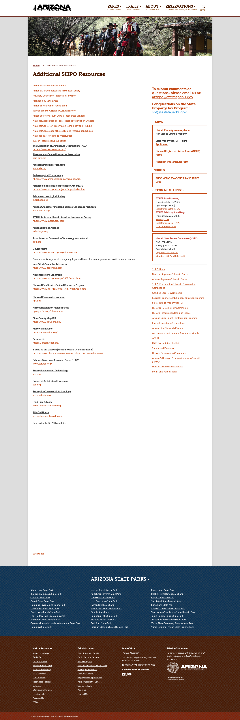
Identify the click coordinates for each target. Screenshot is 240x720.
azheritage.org (40, 231)
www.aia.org (39, 168)
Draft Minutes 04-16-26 (168, 208)
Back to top (39, 553)
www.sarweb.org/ (42, 363)
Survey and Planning (163, 348)
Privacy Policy (43, 716)
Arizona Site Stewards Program (168, 328)
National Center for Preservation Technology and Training (62, 125)
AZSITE (156, 338)
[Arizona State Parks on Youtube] (129, 674)
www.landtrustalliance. (45, 405)
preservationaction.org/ (45, 332)
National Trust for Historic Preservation (53, 135)
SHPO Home (158, 269)
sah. (35, 384)
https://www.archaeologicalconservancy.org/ (57, 178)
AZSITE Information (166, 226)
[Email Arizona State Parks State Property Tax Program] (169, 112)
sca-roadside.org (42, 395)
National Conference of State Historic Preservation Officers (63, 130)
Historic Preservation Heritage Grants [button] (171, 312)
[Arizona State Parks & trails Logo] (51, 6)
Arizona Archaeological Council (49, 85)
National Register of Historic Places (170, 274)
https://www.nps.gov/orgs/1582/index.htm (57, 278)
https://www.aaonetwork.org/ (49, 149)
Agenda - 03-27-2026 (167, 252)
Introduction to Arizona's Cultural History (54, 110)
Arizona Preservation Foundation (50, 105)
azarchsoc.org (40, 199)
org (44, 157)
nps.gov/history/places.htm (48, 311)
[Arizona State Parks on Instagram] (126, 674)
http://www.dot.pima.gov (47, 321)
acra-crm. (38, 157)
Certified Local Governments (167, 292)
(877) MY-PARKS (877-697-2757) (138, 665)
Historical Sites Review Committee (170, 307)
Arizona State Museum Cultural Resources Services (59, 115)
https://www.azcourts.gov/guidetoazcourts (56, 252)
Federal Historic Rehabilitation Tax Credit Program (178, 297)
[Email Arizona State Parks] (172, 97)
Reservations (181, 8)
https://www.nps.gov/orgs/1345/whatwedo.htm (59, 288)
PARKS (114, 8)
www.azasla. (39, 210)
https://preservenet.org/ (46, 342)
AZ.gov (33, 716)
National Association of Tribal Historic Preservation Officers (63, 120)
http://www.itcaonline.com (47, 267)
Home (36, 65)
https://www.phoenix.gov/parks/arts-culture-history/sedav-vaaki (68, 353)
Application (162, 144)
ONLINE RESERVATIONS (135, 669)
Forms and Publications (164, 371)
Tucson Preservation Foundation (49, 140)
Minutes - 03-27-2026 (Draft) (171, 256)
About (153, 8)
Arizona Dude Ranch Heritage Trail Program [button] (174, 317)
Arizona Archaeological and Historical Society (56, 90)
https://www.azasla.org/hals (48, 220)
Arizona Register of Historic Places (169, 279)
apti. (35, 241)
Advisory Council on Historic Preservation (54, 95)
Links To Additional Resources (167, 366)
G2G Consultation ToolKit (165, 343)
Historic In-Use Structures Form (172, 161)
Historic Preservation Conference (169, 353)
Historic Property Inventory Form (172, 130)
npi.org (37, 300)
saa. (35, 374)
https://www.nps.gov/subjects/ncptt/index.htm (59, 189)
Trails (133, 8)
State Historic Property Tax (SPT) (168, 302)
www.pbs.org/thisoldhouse (47, 416)
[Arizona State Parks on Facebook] (123, 674)
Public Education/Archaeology (168, 323)
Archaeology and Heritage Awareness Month (175, 333)
